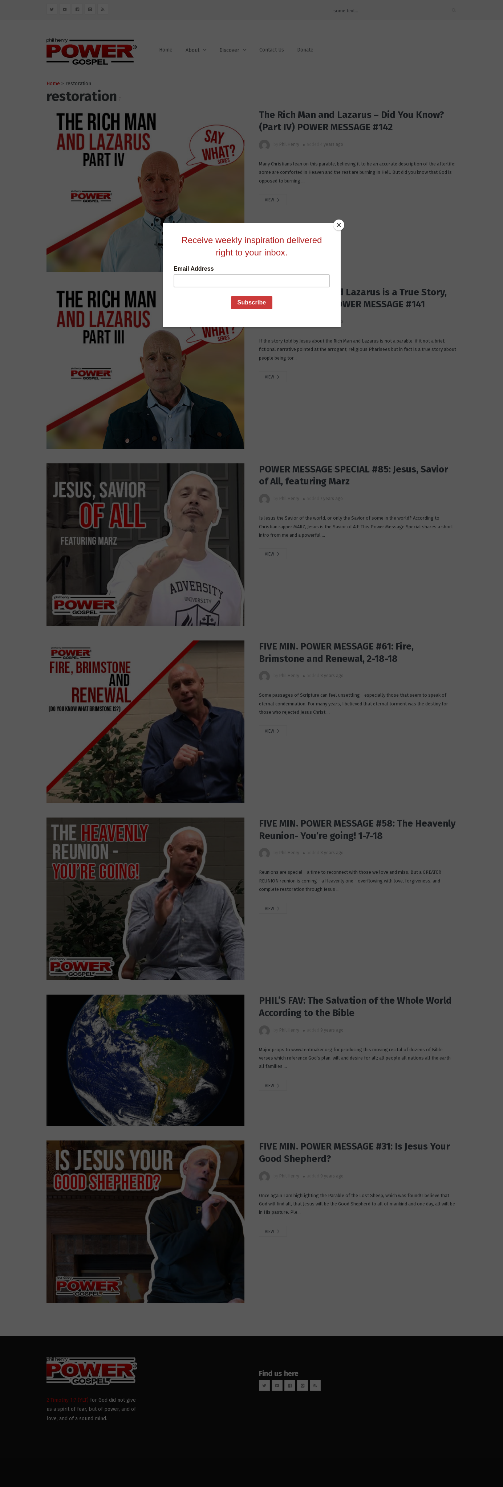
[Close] (338, 225)
